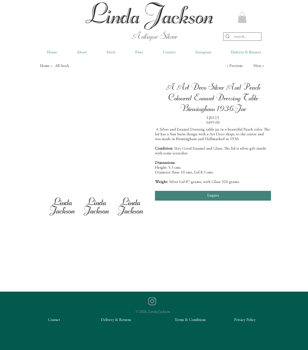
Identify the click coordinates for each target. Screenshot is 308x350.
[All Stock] (72, 66)
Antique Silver (154, 37)
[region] (149, 16)
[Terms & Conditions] (190, 320)
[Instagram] (152, 301)
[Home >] (46, 66)
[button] (242, 17)
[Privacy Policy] (245, 320)
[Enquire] (213, 195)
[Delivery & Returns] (116, 320)
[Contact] (54, 320)
